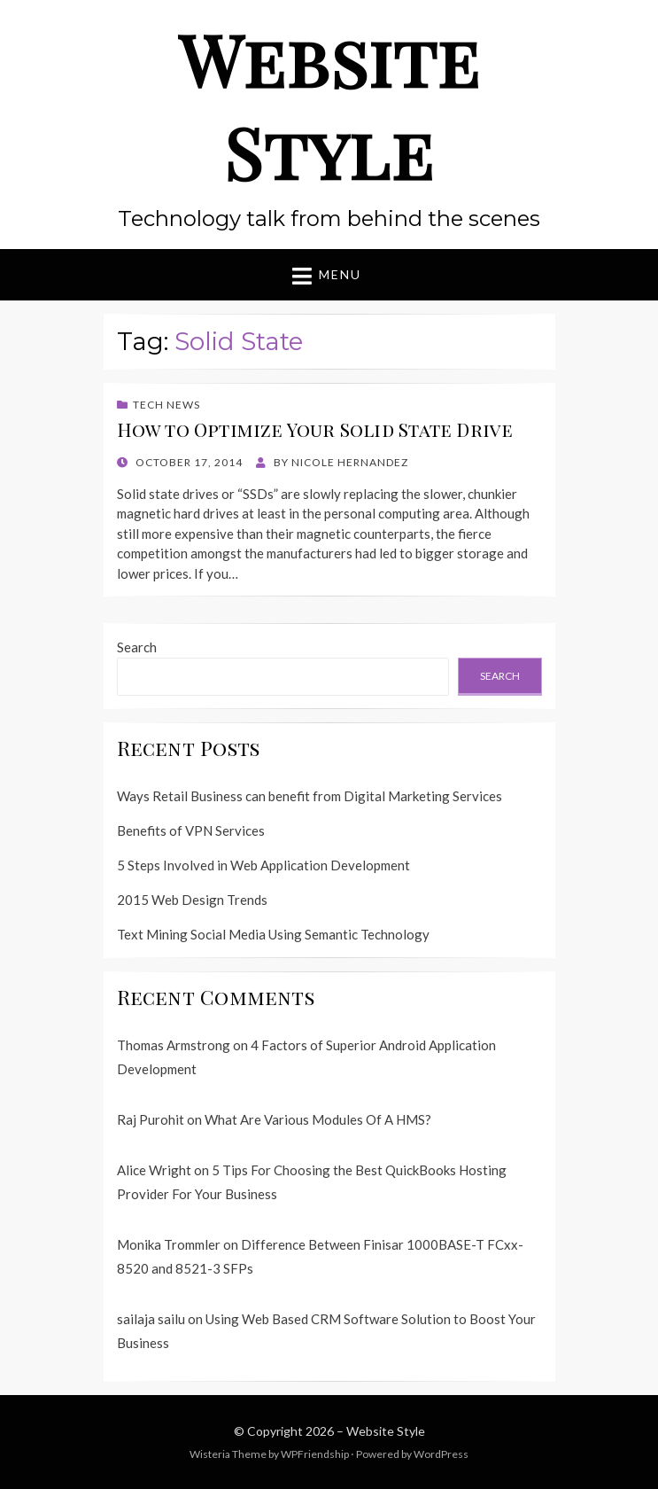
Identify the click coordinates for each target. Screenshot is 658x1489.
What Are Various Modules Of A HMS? (318, 1119)
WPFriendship (315, 1454)
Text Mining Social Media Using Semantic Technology (273, 934)
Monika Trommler (169, 1244)
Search (137, 647)
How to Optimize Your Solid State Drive (315, 429)
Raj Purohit (150, 1119)
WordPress (441, 1454)
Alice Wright (154, 1170)
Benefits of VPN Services (191, 830)
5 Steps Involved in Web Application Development (263, 865)
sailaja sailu (151, 1319)
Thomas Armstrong (173, 1045)
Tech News (166, 404)
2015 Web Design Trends (192, 900)
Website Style (329, 105)
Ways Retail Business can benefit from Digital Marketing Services (309, 796)
